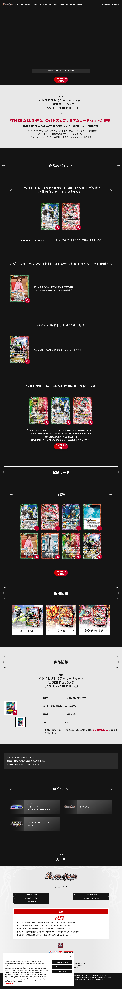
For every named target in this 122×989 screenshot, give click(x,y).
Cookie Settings (42, 906)
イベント (72, 4)
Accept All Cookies (62, 962)
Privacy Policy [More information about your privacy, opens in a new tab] (9, 983)
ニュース (34, 4)
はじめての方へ (19, 4)
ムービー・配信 (63, 4)
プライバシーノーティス (81, 906)
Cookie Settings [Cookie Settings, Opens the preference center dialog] (62, 971)
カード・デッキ (53, 4)
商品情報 (27, 4)
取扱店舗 (79, 4)
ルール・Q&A (43, 4)
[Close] (70, 957)
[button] (3, 717)
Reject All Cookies (62, 967)
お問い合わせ (100, 906)
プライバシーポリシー (61, 906)
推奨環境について (23, 906)
